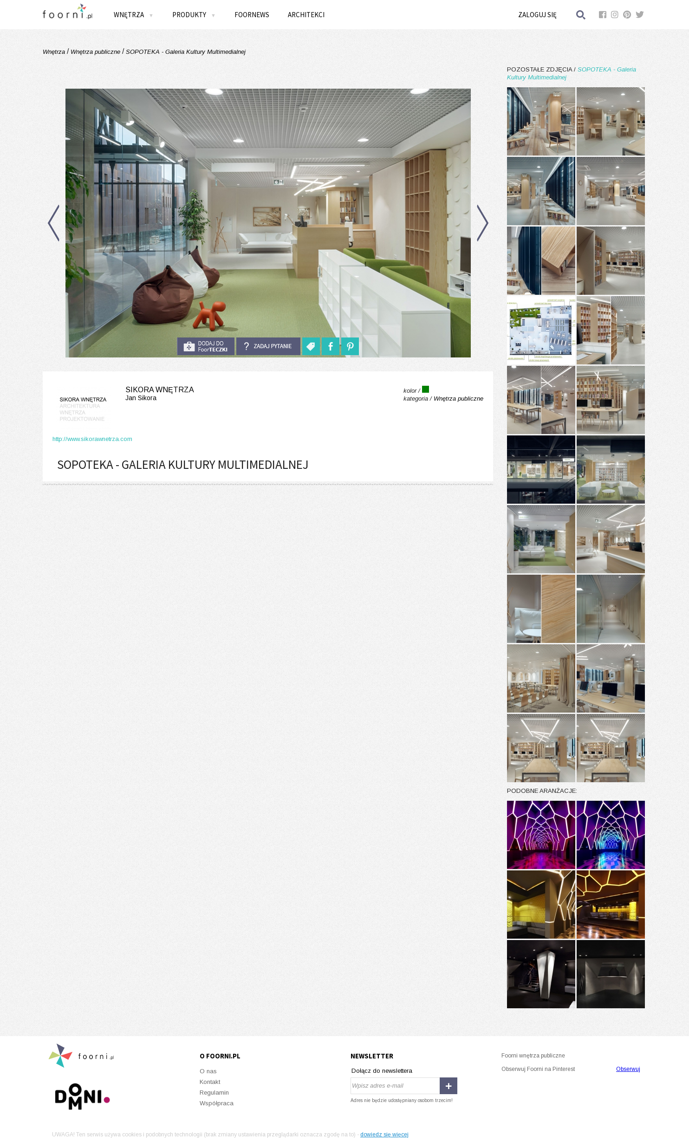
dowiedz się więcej (384, 1134)
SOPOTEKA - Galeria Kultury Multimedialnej (185, 51)
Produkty (194, 14)
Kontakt (210, 1081)
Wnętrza (134, 14)
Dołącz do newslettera (381, 1070)
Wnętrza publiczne (95, 51)
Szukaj (581, 14)
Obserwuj (628, 1069)
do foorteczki (205, 346)
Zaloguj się (537, 14)
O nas (208, 1071)
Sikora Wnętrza (123, 394)
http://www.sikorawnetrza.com (92, 438)
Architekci (306, 14)
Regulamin (214, 1092)
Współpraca (217, 1103)
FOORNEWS (251, 14)
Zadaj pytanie (268, 346)
